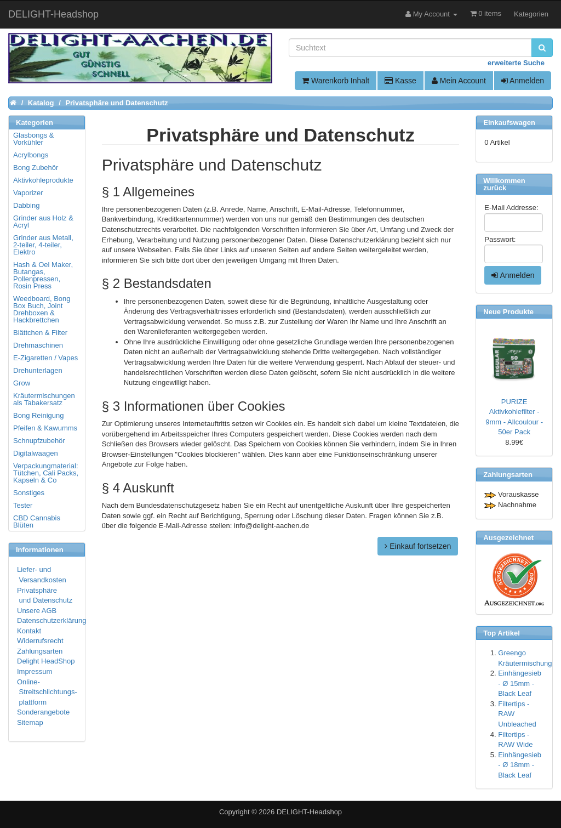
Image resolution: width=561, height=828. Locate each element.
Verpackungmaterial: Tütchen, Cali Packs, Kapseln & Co (45, 473)
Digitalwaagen (35, 453)
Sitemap (30, 722)
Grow (21, 383)
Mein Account (459, 80)
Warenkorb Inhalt (335, 80)
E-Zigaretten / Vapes (45, 358)
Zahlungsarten (39, 651)
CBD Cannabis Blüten (36, 521)
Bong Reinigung (38, 415)
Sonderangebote (43, 712)
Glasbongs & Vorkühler (33, 138)
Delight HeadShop (46, 661)
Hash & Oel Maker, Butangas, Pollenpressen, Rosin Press (43, 275)
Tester (22, 505)
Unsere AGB (36, 610)
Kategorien (531, 14)
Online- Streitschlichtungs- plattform (47, 692)
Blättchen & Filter (40, 332)
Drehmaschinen (38, 345)
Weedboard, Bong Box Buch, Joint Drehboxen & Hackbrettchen (42, 309)
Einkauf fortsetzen (418, 546)
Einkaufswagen (509, 122)
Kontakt (29, 631)
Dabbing (26, 205)
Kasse (400, 80)
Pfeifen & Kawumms (45, 428)
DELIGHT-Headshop (309, 812)
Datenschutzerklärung (51, 620)
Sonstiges (28, 493)
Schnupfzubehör (39, 440)
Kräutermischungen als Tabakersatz (44, 399)
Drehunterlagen (37, 370)
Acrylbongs (30, 155)
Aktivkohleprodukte (43, 180)
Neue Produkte (508, 312)
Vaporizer (28, 193)
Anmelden (522, 80)
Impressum (34, 671)
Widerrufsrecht (40, 641)
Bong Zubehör (35, 167)
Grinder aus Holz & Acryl (43, 221)
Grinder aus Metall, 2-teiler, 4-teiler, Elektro (43, 245)
